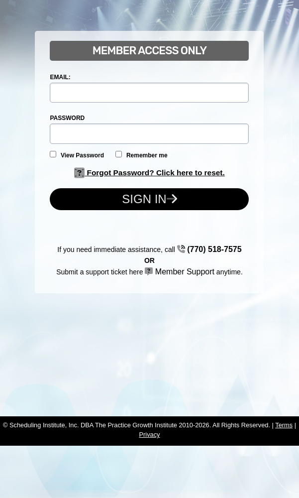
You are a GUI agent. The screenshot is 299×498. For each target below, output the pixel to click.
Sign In (149, 199)
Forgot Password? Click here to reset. (149, 172)
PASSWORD (67, 118)
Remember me (141, 155)
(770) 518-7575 (209, 249)
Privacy (149, 434)
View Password (77, 155)
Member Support (179, 271)
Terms (284, 425)
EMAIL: (60, 77)
